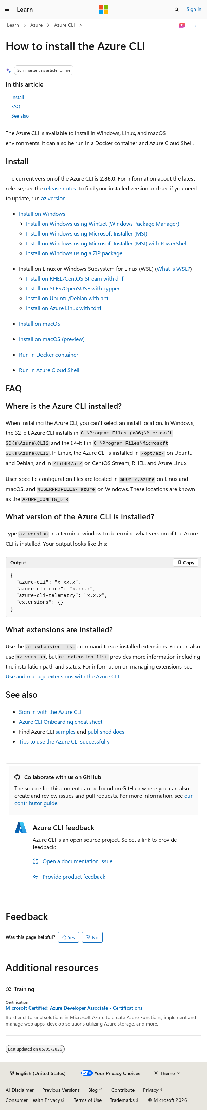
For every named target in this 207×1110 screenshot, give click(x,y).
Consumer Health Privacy (33, 1100)
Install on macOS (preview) (52, 339)
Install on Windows (42, 213)
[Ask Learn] (182, 25)
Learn (13, 24)
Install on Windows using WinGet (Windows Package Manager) (102, 223)
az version (53, 198)
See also (20, 115)
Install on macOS (39, 323)
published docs (106, 731)
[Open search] (177, 9)
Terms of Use (88, 1100)
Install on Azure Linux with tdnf (63, 308)
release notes (60, 188)
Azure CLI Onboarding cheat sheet (60, 721)
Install (17, 97)
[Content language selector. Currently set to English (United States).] (38, 1073)
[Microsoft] (103, 9)
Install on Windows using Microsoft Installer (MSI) (86, 233)
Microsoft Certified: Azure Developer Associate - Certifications (74, 1008)
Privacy (151, 1089)
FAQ (15, 106)
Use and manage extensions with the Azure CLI (62, 676)
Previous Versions (61, 1089)
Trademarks (122, 1100)
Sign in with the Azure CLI (50, 711)
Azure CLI (64, 24)
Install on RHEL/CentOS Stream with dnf (74, 278)
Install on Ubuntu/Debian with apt (67, 298)
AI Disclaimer (20, 1089)
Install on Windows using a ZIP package (74, 253)
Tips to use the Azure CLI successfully (64, 741)
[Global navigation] (7, 9)
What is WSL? (173, 268)
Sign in (194, 9)
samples (66, 731)
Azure (36, 24)
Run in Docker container (48, 354)
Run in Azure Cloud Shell (49, 370)
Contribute (123, 1089)
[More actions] (195, 25)
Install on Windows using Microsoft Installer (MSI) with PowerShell (107, 243)
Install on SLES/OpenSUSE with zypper (73, 288)
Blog (93, 1089)
